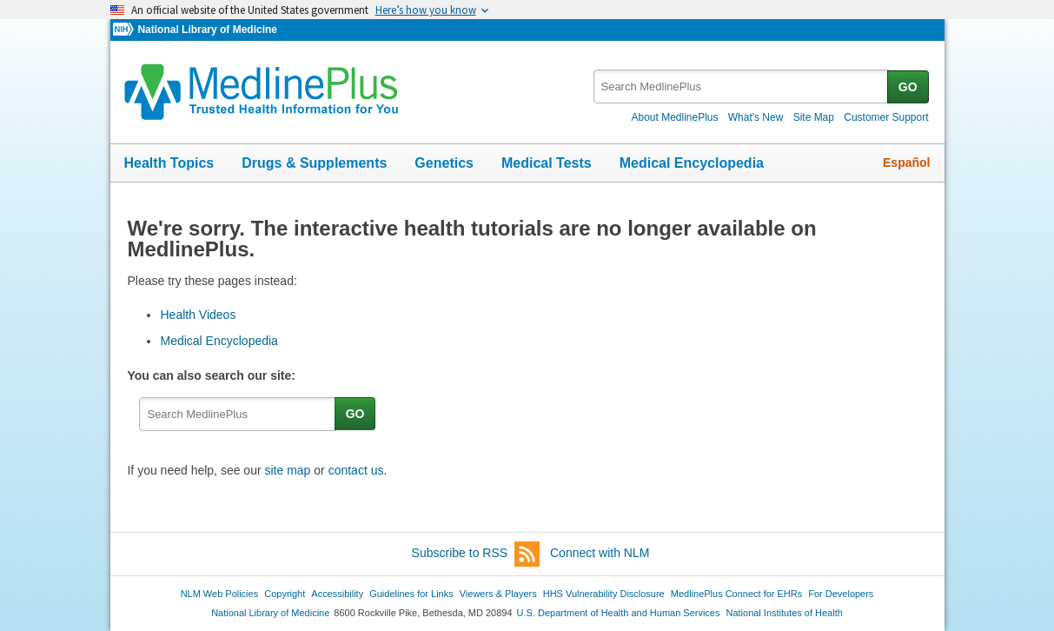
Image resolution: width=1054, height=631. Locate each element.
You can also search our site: (214, 375)
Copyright (284, 593)
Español (906, 162)
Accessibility (337, 593)
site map (287, 470)
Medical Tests (546, 163)
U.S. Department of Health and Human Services (618, 613)
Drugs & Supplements (314, 163)
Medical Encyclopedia (692, 163)
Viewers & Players (498, 593)
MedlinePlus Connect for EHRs (736, 593)
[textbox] (741, 86)
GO (908, 87)
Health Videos (197, 315)
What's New (756, 117)
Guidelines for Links (411, 593)
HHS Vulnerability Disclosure (604, 593)
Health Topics (169, 163)
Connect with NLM (599, 553)
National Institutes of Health (784, 613)
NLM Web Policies (220, 593)
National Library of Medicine (206, 29)
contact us (356, 470)
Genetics (444, 163)
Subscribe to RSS (476, 554)
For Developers (840, 593)
